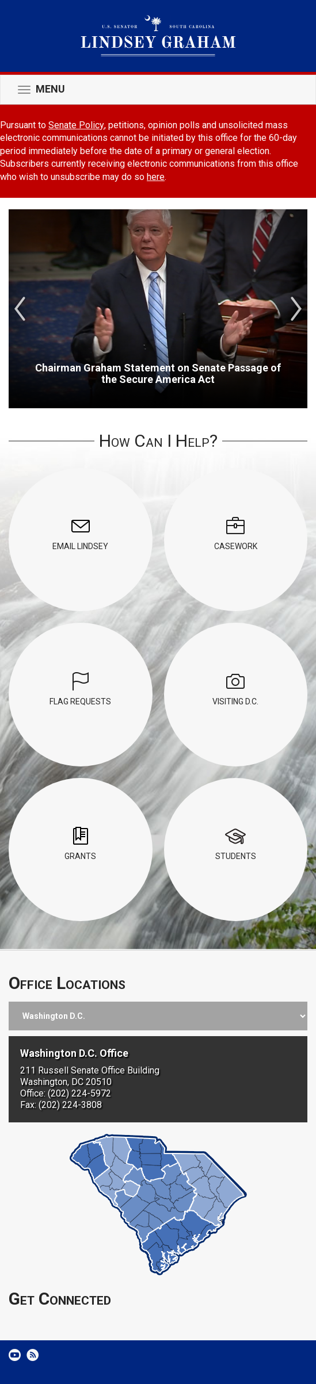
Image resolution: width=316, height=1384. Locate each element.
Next (295, 308)
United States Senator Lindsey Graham (158, 35)
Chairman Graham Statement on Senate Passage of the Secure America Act (158, 373)
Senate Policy (76, 125)
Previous (20, 308)
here (156, 176)
